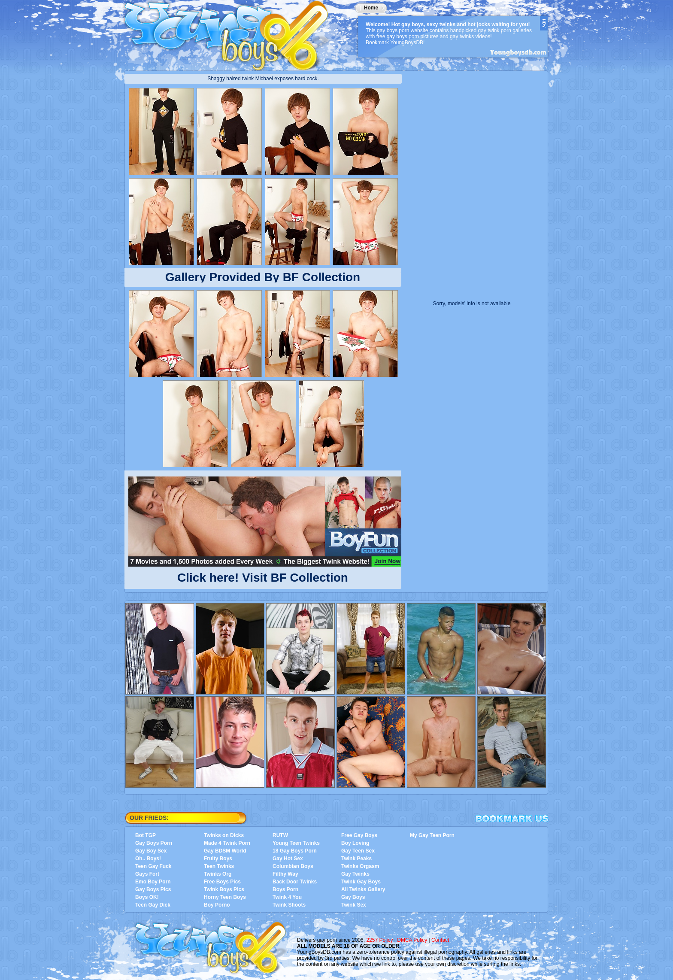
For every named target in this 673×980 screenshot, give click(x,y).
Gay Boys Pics (153, 889)
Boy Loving (355, 843)
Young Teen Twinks (296, 843)
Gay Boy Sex (151, 851)
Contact (440, 940)
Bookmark (512, 818)
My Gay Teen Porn (432, 835)
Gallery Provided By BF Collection (262, 277)
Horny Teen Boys (225, 897)
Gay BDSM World (225, 851)
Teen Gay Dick (152, 905)
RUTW (280, 835)
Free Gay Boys (359, 835)
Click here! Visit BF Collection (262, 576)
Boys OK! (147, 897)
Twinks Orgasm (360, 866)
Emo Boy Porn (153, 882)
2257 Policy (379, 940)
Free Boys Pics (222, 882)
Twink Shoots (289, 905)
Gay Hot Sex (288, 859)
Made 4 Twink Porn (227, 843)
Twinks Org (217, 874)
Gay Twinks (355, 874)
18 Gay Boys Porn (295, 851)
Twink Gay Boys (361, 882)
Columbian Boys (293, 866)
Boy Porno (217, 905)
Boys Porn (285, 889)
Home (371, 8)
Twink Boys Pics (224, 889)
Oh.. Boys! (148, 859)
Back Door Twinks (295, 882)
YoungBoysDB (231, 32)
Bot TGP (145, 835)
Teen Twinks (219, 866)
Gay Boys (353, 897)
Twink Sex (353, 905)
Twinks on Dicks (224, 835)
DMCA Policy (412, 940)
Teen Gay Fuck (153, 866)
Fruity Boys (218, 859)
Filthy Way (285, 874)
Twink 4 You (287, 897)
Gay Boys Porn (153, 843)
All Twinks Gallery (363, 889)
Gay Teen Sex (358, 851)
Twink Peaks (356, 859)
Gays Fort (147, 874)
